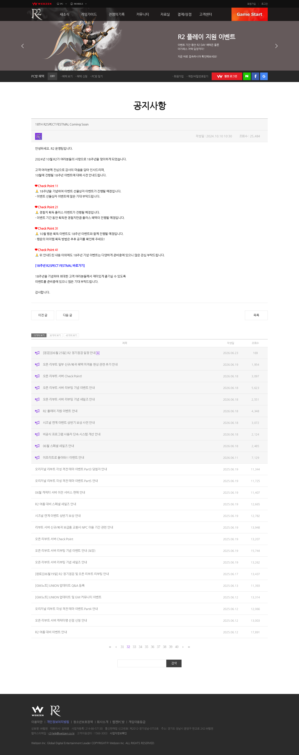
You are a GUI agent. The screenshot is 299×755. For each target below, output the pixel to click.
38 (164, 647)
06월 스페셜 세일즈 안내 (58, 446)
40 (176, 647)
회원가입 (251, 3)
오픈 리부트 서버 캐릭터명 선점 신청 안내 (61, 620)
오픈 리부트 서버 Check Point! (62, 376)
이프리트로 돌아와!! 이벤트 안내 (63, 457)
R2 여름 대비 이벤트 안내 (51, 632)
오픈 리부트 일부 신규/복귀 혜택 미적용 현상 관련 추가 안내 (80, 364)
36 (152, 647)
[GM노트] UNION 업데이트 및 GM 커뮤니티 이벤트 (68, 597)
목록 (256, 315)
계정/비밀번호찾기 (198, 76)
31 (122, 647)
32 (128, 647)
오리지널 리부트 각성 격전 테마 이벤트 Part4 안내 (66, 609)
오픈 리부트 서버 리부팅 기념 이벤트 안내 (69, 388)
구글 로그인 (264, 76)
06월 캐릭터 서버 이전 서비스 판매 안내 (60, 492)
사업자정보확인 (118, 733)
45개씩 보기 (71, 335)
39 (170, 647)
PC (61, 3)
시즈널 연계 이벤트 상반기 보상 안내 (58, 516)
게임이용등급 (137, 722)
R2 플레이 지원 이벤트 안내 (60, 411)
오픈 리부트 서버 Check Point (54, 539)
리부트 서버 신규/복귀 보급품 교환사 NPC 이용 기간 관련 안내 (74, 527)
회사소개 (102, 722)
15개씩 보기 (39, 335)
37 (158, 647)
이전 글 (42, 315)
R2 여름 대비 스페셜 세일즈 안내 (55, 504)
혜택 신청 (82, 76)
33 (134, 647)
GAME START (249, 14)
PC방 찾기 (97, 76)
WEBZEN (37, 710)
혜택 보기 (67, 76)
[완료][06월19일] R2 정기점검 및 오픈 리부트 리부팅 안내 (72, 574)
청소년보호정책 (83, 722)
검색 (174, 663)
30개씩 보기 (55, 335)
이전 (22, 46)
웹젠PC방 (118, 722)
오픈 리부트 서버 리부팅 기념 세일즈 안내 (69, 399)
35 (146, 647)
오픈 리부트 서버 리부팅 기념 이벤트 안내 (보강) (65, 550)
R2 (37, 14)
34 (140, 647)
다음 (276, 46)
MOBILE (78, 3)
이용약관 (37, 722)
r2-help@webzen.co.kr (61, 733)
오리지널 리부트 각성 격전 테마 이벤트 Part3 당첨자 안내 (71, 469)
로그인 (264, 3)
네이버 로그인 (247, 76)
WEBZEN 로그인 (227, 76)
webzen (41, 4)
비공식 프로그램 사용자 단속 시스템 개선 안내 (71, 434)
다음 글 (67, 315)
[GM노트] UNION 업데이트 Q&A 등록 (60, 585)
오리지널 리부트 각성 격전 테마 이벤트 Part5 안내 (66, 481)
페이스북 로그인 (255, 76)
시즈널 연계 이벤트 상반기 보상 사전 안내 (69, 422)
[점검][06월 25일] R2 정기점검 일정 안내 (71, 353)
